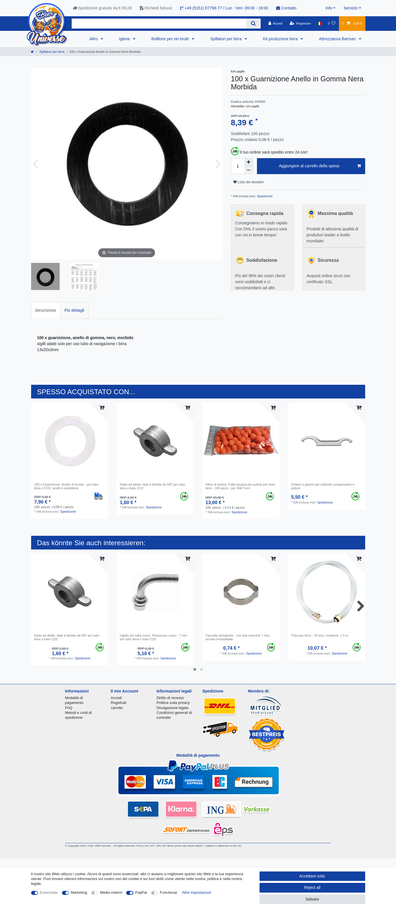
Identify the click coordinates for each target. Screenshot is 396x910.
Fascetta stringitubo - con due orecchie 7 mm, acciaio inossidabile (238, 637)
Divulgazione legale (172, 708)
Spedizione (264, 196)
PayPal (141, 892)
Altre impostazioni (196, 892)
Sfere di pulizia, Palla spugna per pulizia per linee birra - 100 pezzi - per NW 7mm (240, 486)
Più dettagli (74, 310)
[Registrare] (300, 23)
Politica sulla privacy (173, 702)
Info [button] (328, 8)
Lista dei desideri (248, 182)
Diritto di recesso (170, 698)
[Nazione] (319, 23)
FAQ (69, 708)
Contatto (286, 8)
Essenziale (49, 892)
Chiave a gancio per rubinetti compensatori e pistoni (323, 486)
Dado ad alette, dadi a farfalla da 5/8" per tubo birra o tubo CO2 (152, 486)
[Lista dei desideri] (332, 23)
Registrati (118, 702)
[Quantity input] (238, 166)
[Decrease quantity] (249, 170)
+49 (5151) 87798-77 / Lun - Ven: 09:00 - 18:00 (224, 8)
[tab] (46, 310)
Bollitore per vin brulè (170, 39)
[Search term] (159, 24)
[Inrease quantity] (249, 162)
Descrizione (45, 310)
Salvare (312, 899)
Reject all (312, 887)
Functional (168, 892)
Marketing (79, 892)
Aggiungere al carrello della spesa (320, 166)
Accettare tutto (312, 876)
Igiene (125, 39)
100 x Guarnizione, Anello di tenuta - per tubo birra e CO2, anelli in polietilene (66, 486)
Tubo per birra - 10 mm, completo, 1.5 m (319, 635)
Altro (94, 39)
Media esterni (111, 892)
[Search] (253, 24)
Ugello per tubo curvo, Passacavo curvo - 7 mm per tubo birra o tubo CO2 (153, 637)
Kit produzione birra (281, 39)
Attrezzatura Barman (338, 39)
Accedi (116, 698)
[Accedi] (275, 23)
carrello (117, 708)
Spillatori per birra (226, 39)
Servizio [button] (350, 8)
